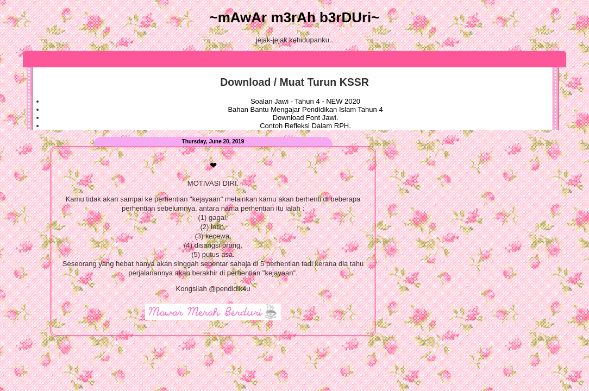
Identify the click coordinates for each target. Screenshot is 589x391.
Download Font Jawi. (306, 117)
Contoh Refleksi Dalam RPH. (305, 126)
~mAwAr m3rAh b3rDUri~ (294, 17)
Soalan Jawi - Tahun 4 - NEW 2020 (305, 101)
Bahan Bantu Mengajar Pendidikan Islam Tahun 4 (305, 109)
